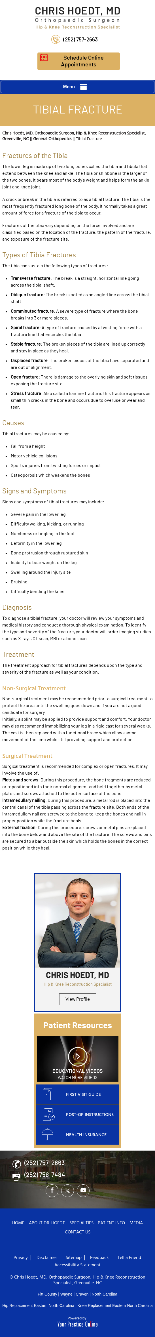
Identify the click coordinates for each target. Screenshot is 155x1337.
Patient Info (111, 1223)
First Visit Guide (71, 1094)
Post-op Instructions (78, 1114)
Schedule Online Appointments (72, 61)
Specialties (81, 1223)
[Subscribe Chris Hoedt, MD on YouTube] (83, 1190)
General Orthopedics (52, 139)
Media (136, 1223)
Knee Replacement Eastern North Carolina (114, 1305)
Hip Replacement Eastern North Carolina (38, 1305)
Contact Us (77, 1232)
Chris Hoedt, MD (77, 976)
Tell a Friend (129, 1257)
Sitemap (74, 1257)
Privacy (21, 1257)
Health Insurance (74, 1135)
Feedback (99, 1257)
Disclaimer (47, 1257)
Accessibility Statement (77, 1265)
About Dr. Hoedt (47, 1223)
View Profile (77, 999)
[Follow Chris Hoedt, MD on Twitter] (67, 1190)
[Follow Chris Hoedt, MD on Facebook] (52, 1190)
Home (18, 1223)
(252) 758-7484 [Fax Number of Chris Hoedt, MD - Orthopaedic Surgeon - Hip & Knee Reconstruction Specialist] (44, 1175)
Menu (76, 87)
